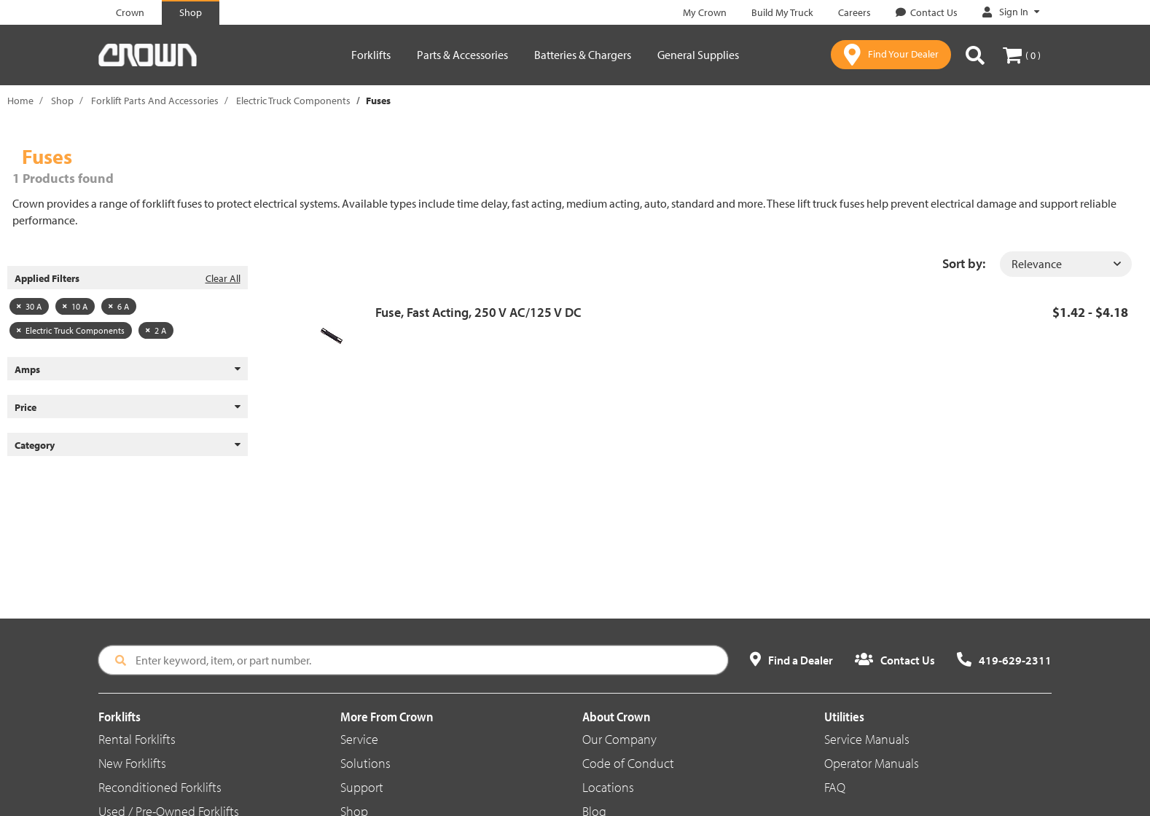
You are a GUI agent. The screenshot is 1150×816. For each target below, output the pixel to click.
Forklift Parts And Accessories (155, 100)
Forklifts (371, 54)
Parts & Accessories (462, 54)
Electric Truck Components (293, 100)
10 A (75, 306)
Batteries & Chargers (582, 54)
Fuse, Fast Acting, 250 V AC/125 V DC (478, 312)
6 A (119, 306)
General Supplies (698, 54)
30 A (29, 306)
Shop (62, 100)
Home (20, 100)
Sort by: (963, 263)
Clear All (223, 278)
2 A (156, 330)
